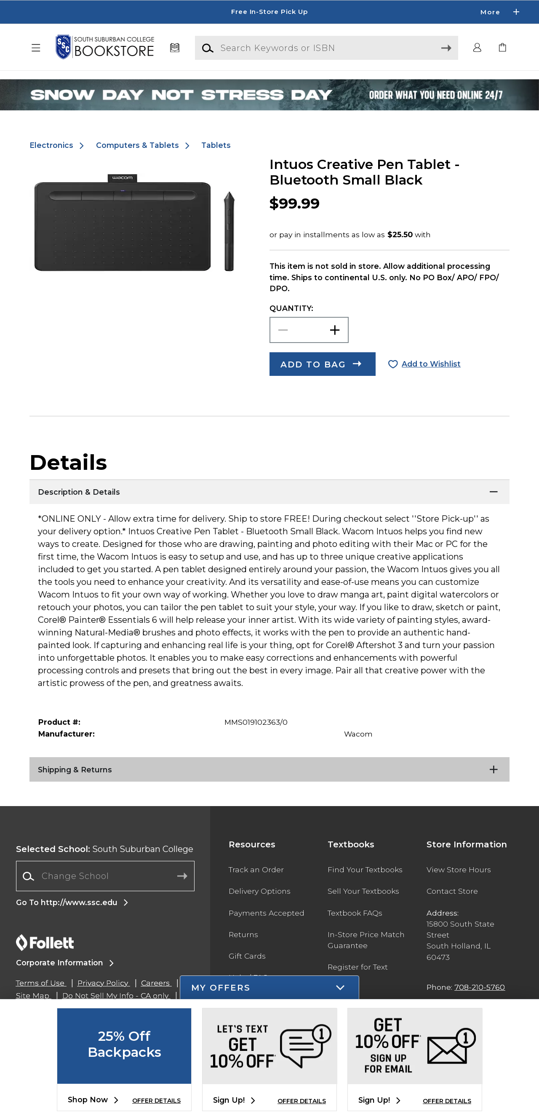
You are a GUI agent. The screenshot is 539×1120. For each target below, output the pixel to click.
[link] (503, 48)
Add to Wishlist (431, 363)
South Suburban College (104, 849)
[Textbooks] (175, 48)
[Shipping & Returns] (269, 768)
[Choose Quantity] (309, 330)
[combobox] (105, 876)
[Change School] (105, 876)
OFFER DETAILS (156, 1100)
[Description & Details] (269, 490)
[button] (36, 48)
